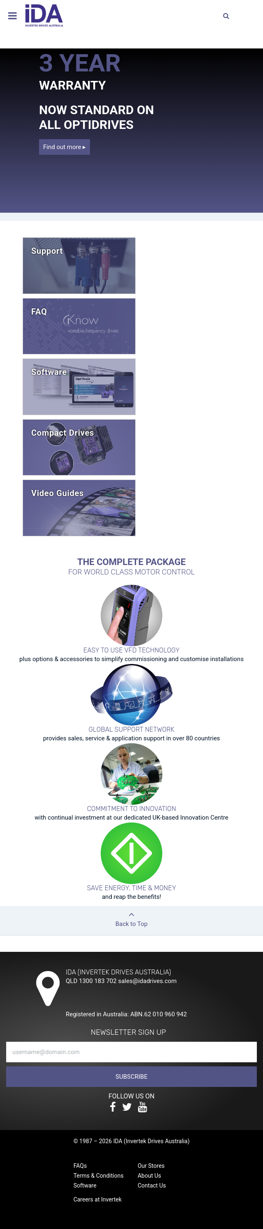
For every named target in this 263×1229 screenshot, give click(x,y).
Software (85, 1185)
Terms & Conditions (99, 1175)
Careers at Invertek (98, 1199)
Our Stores (151, 1165)
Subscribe (131, 1076)
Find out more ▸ (64, 147)
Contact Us (152, 1185)
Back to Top (131, 917)
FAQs (80, 1165)
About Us (149, 1175)
